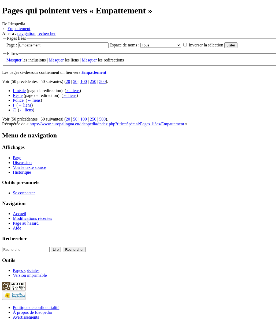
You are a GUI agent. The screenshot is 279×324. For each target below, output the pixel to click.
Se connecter (24, 193)
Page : (11, 45)
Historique (22, 172)
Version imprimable (30, 275)
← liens (73, 90)
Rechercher (14, 238)
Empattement (19, 28)
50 (75, 81)
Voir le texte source (29, 167)
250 (93, 81)
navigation (26, 33)
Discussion (22, 162)
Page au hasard (26, 223)
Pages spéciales (26, 270)
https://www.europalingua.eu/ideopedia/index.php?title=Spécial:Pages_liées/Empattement (107, 124)
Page (17, 157)
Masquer (13, 60)
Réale (18, 95)
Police (18, 100)
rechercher (47, 33)
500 (102, 81)
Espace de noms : (125, 45)
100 (83, 81)
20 (68, 81)
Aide (17, 228)
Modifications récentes (32, 218)
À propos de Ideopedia (32, 312)
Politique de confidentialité (36, 307)
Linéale (19, 90)
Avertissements (26, 317)
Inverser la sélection (206, 45)
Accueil (19, 213)
